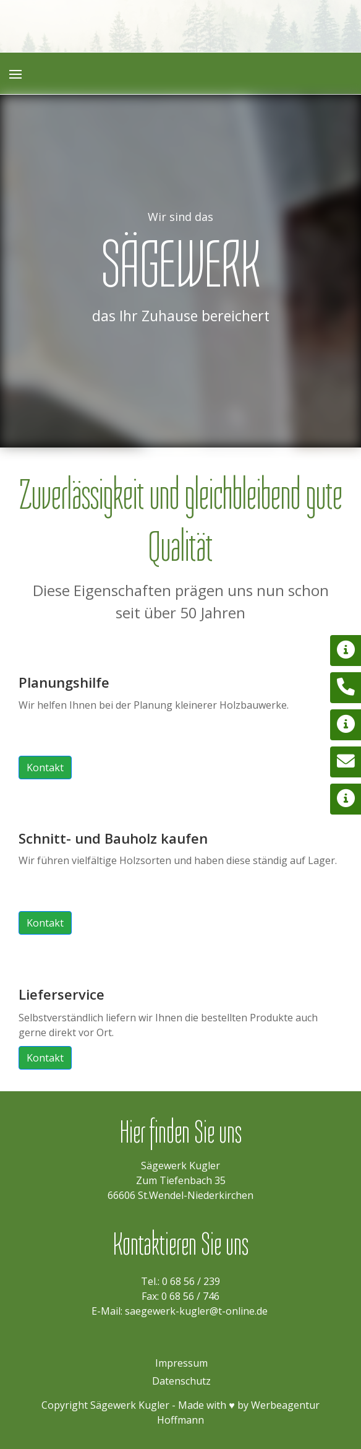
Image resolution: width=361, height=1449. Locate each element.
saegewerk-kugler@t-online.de (196, 1311)
